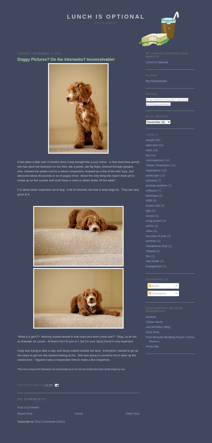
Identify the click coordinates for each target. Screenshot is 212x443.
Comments (157, 293)
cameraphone (155, 160)
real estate (152, 261)
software (151, 190)
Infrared (151, 251)
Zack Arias (152, 332)
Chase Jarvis (154, 321)
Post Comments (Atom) (50, 421)
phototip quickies (156, 185)
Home (79, 413)
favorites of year (156, 236)
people (150, 140)
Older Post (132, 413)
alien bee (152, 145)
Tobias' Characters (158, 165)
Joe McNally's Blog (158, 327)
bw (148, 155)
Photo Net (152, 346)
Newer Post (25, 413)
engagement (154, 266)
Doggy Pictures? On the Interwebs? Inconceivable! (66, 59)
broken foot (153, 205)
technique (152, 195)
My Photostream (156, 81)
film (148, 256)
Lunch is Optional (106, 16)
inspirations (153, 170)
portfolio (151, 241)
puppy (95, 162)
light (148, 210)
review (150, 216)
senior (150, 225)
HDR (149, 200)
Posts (153, 286)
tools (149, 150)
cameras (151, 180)
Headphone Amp (156, 246)
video (149, 231)
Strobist (151, 317)
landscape (152, 175)
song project (154, 220)
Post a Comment (28, 407)
